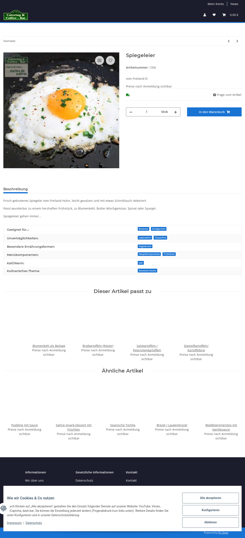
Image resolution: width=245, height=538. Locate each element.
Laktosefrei (145, 237)
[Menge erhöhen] (175, 112)
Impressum (17, 525)
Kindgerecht (158, 228)
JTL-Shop (223, 532)
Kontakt (131, 480)
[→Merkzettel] (214, 15)
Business (143, 228)
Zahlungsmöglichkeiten (41, 488)
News (234, 4)
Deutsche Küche (147, 270)
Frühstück (169, 254)
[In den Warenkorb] (214, 111)
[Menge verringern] (130, 112)
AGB (78, 488)
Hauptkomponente (149, 254)
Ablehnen (207, 523)
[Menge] (147, 112)
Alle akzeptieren (207, 501)
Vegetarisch (145, 246)
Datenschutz (84, 480)
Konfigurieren (207, 512)
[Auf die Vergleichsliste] (99, 60)
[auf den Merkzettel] (110, 60)
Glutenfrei (160, 237)
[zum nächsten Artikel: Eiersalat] (237, 41)
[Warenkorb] (230, 15)
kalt (141, 262)
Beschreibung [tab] (15, 189)
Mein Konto (216, 4)
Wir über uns (34, 480)
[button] (204, 15)
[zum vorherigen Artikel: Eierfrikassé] (228, 41)
